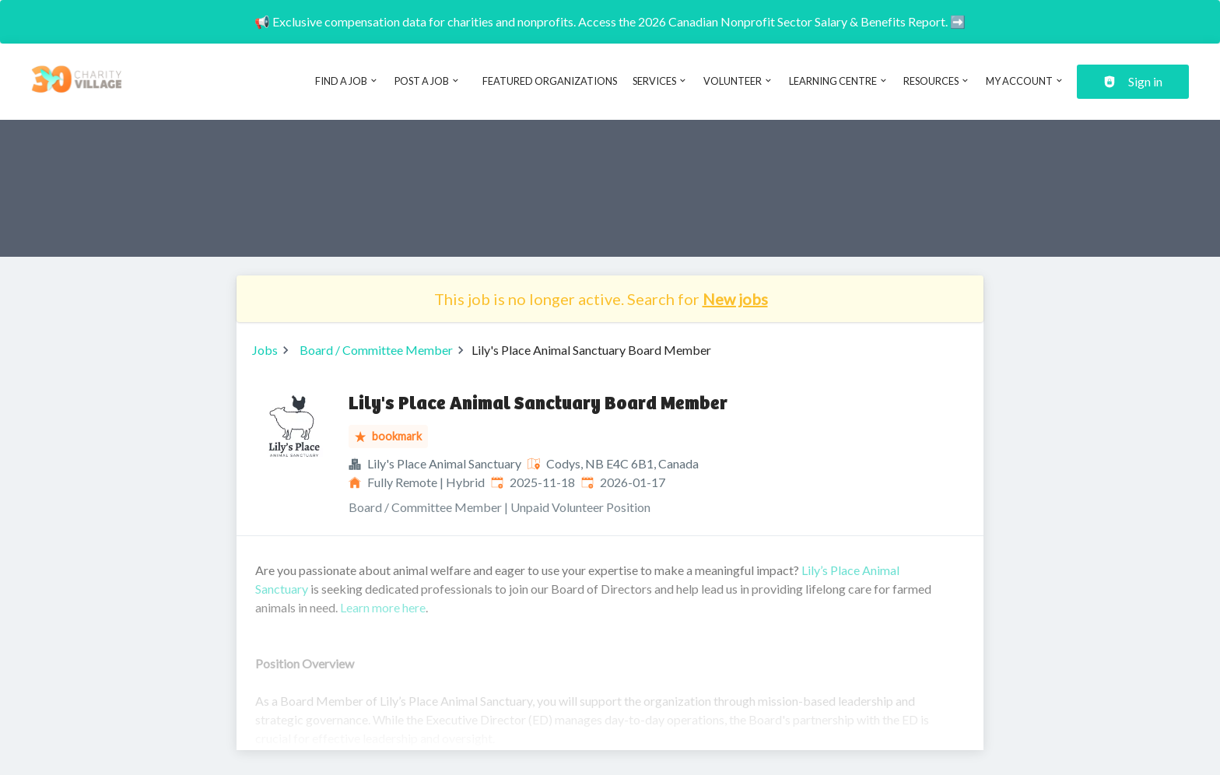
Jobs (265, 349)
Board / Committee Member (376, 349)
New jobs (735, 298)
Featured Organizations (549, 81)
